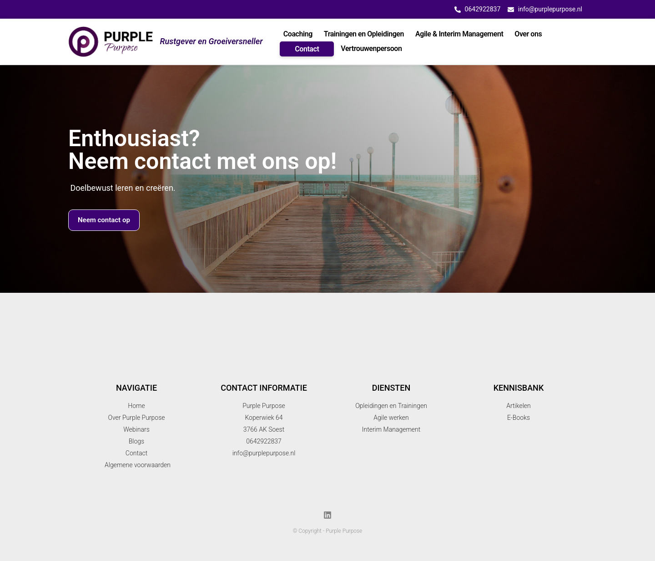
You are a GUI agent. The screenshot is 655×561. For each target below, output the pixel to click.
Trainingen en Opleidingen (364, 34)
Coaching (297, 34)
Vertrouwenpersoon (371, 48)
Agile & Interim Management (459, 34)
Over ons (528, 34)
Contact (307, 49)
